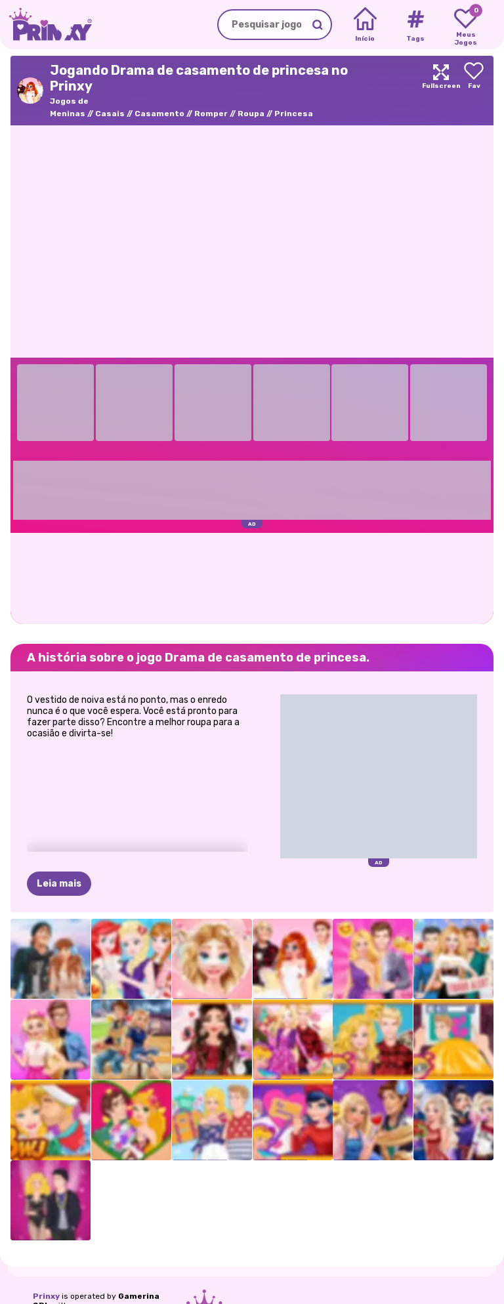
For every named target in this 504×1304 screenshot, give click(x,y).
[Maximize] (441, 90)
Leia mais (59, 883)
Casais (110, 113)
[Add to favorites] (474, 90)
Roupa (251, 113)
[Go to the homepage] (46, 24)
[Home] (365, 25)
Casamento (159, 113)
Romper (211, 113)
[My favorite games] (466, 25)
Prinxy (46, 1296)
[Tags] (415, 25)
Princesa (293, 113)
